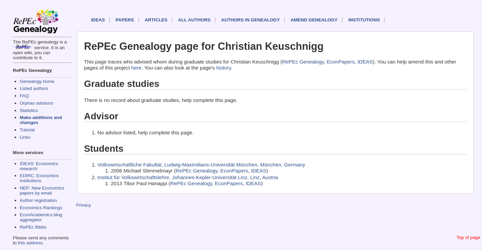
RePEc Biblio (33, 227)
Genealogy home (37, 81)
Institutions (364, 19)
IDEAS (98, 19)
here (136, 68)
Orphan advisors (36, 103)
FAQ (24, 95)
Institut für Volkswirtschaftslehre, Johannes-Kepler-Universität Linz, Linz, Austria (187, 177)
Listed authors (34, 88)
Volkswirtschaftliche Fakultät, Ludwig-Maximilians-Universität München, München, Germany (201, 164)
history (223, 68)
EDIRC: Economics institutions (39, 178)
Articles (156, 19)
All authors (194, 19)
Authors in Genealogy (250, 19)
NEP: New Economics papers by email (42, 190)
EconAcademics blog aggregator (41, 217)
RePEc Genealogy (303, 62)
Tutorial (27, 129)
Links (25, 137)
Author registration (38, 200)
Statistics (29, 110)
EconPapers (340, 62)
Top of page (468, 237)
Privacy (83, 205)
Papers (124, 19)
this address (30, 242)
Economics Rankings (41, 207)
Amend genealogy (314, 19)
